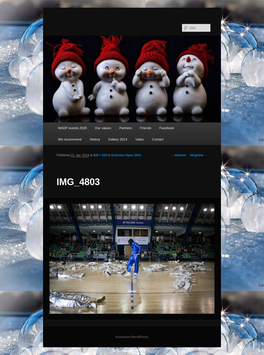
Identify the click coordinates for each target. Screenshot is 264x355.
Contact (157, 139)
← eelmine (178, 155)
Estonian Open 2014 (126, 155)
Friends (145, 128)
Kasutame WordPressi (132, 337)
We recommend (70, 139)
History (95, 139)
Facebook (166, 128)
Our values (103, 128)
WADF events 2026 (72, 128)
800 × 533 (100, 155)
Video (139, 139)
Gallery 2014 (117, 139)
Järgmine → (199, 155)
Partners (125, 128)
